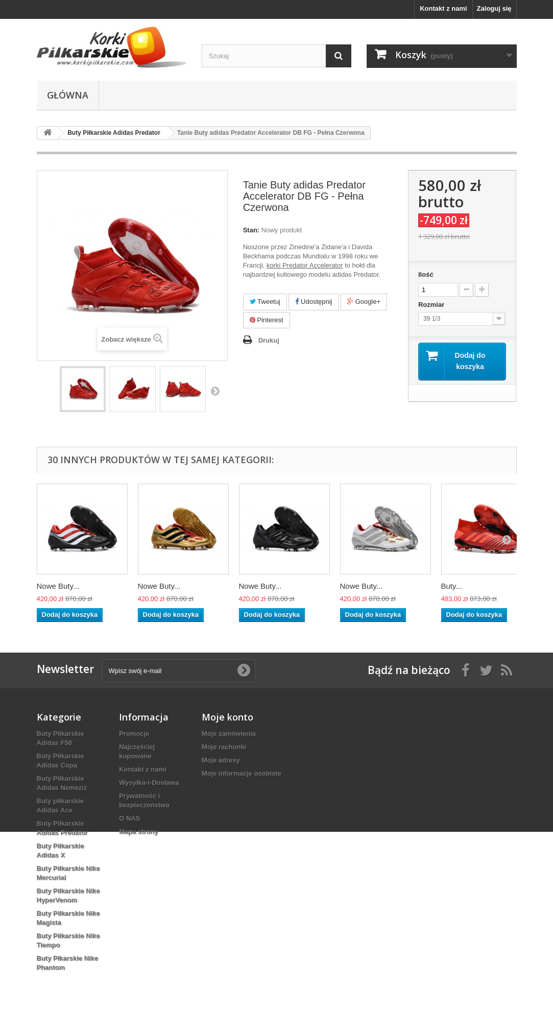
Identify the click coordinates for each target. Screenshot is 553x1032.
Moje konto (227, 717)
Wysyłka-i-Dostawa (149, 782)
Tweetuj (265, 301)
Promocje (134, 733)
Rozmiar (432, 304)
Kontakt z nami (443, 8)
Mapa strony (138, 831)
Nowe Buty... (58, 586)
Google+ (363, 301)
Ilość (426, 274)
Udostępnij (313, 301)
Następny (215, 391)
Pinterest (266, 320)
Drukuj (268, 340)
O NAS (129, 818)
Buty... (451, 586)
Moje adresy (221, 760)
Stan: (251, 230)
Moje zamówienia (229, 733)
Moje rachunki (224, 747)
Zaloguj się (494, 8)
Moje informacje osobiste (241, 773)
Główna (67, 95)
